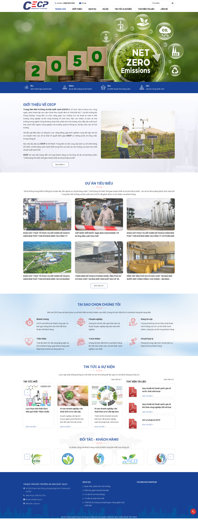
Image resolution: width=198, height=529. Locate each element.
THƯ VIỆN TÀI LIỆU (146, 9)
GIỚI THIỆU (77, 9)
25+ (148, 86)
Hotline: (65, 3)
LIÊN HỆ (164, 9)
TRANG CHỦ (60, 9)
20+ (109, 86)
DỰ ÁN (105, 9)
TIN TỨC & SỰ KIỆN (123, 9)
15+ (32, 86)
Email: (82, 3)
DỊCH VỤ (92, 9)
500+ (71, 86)
